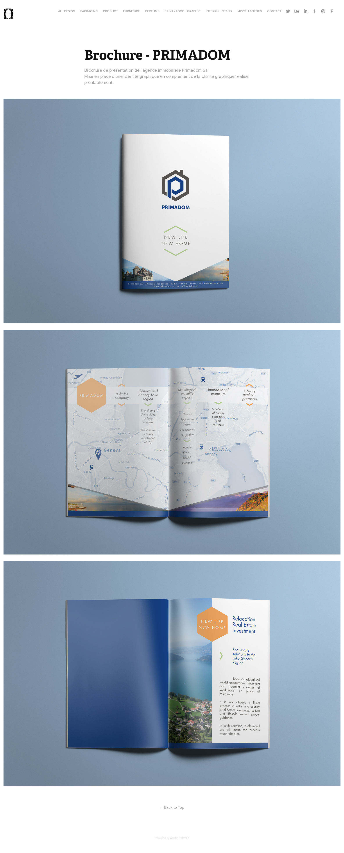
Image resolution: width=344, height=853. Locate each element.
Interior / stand (219, 11)
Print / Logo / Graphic (183, 11)
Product (110, 11)
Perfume (152, 11)
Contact (274, 11)
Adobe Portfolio (179, 838)
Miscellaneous (249, 11)
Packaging (89, 11)
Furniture (131, 11)
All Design (66, 11)
